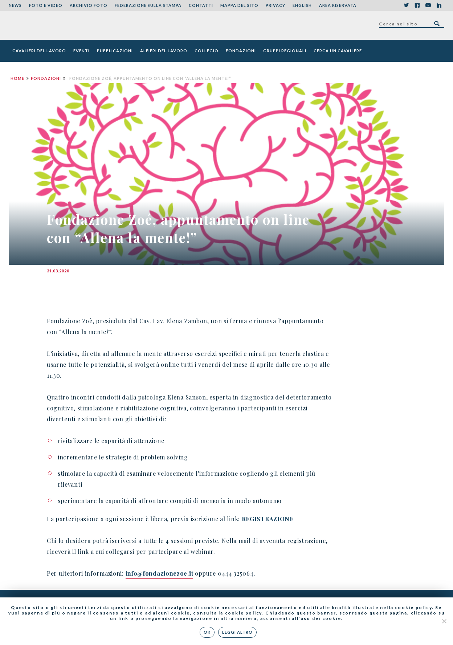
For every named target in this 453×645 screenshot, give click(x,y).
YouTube (428, 5)
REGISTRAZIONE (268, 519)
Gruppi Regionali (284, 50)
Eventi (81, 50)
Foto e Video (45, 5)
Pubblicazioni (115, 50)
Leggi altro (238, 632)
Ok (207, 632)
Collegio (207, 50)
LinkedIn (438, 5)
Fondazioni (241, 50)
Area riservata (337, 5)
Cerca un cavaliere (338, 50)
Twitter (406, 5)
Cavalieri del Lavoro (39, 50)
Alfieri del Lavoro (163, 50)
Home (17, 78)
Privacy (275, 5)
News (15, 5)
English (302, 5)
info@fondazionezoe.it (159, 573)
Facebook (417, 5)
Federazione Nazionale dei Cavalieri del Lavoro (35, 25)
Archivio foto (88, 5)
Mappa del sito (239, 5)
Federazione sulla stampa (148, 5)
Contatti (201, 5)
